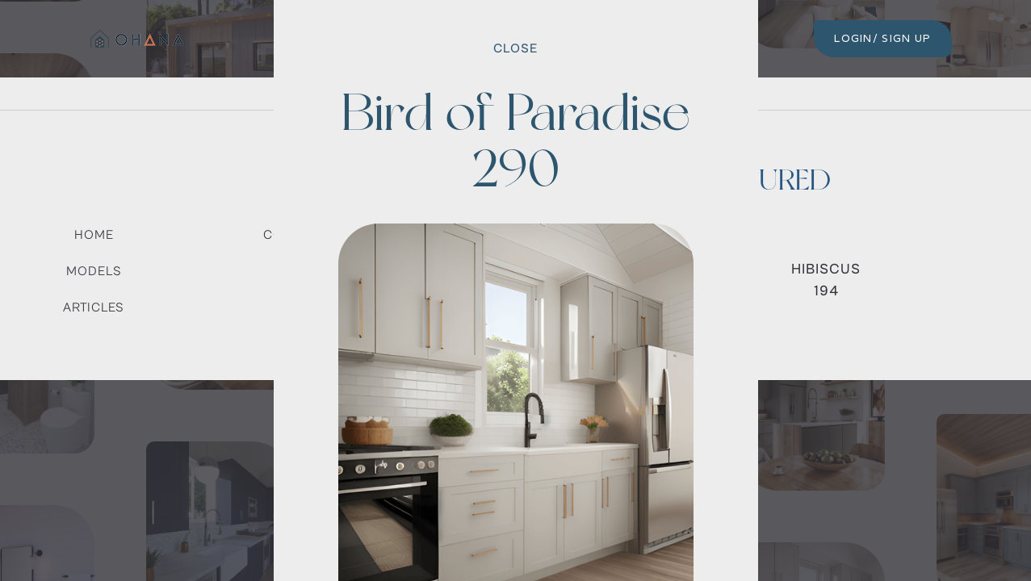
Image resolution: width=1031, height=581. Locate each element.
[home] (135, 38)
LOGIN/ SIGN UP (882, 38)
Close (515, 48)
